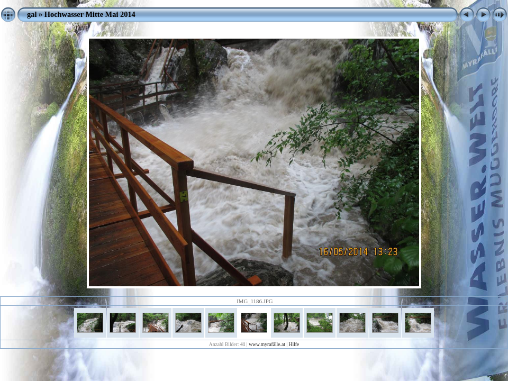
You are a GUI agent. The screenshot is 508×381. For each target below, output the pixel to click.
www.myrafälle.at (267, 344)
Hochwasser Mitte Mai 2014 (89, 14)
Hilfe (294, 344)
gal (32, 14)
